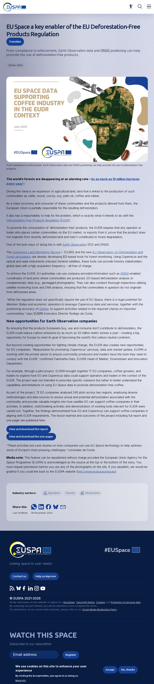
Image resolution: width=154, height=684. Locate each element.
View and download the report (28, 429)
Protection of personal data (126, 602)
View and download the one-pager (31, 436)
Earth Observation (75, 244)
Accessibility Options (131, 6)
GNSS (105, 50)
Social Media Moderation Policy (99, 609)
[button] (34, 506)
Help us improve (46, 576)
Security (70, 493)
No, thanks (128, 669)
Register (70, 654)
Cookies (100, 602)
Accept (110, 669)
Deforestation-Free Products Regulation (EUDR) (38, 220)
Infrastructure (92, 493)
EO (65, 256)
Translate (15, 41)
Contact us (19, 576)
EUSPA (38, 313)
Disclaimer (69, 602)
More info (20, 680)
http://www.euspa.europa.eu (96, 471)
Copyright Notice (85, 602)
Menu (149, 6)
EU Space (122, 550)
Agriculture (54, 493)
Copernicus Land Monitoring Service (37, 252)
